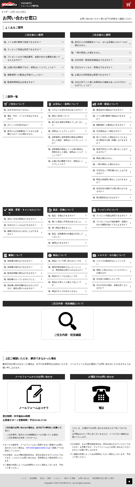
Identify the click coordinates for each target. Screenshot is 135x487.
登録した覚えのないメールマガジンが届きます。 (112, 271)
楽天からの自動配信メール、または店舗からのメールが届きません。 (101, 43)
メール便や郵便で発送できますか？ (24, 42)
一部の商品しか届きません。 (88, 52)
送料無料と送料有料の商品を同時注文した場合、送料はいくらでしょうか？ (67, 140)
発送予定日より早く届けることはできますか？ (112, 150)
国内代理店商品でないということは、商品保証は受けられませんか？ (67, 268)
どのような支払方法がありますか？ (67, 110)
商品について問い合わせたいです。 (67, 261)
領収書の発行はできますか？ (20, 261)
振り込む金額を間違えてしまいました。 (67, 123)
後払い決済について (60, 116)
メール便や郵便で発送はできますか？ (111, 117)
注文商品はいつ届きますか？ (109, 131)
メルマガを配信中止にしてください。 (111, 262)
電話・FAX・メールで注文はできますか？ (22, 117)
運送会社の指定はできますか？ (110, 110)
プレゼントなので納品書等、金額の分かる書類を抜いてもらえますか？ (34, 58)
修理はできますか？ (60, 243)
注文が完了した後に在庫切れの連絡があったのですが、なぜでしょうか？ (101, 83)
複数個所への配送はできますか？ (111, 125)
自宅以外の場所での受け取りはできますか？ (112, 190)
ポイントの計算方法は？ (18, 125)
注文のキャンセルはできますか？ (22, 225)
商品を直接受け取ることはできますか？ (112, 181)
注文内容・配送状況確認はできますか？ (94, 60)
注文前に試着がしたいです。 (109, 279)
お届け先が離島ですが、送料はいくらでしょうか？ (32, 67)
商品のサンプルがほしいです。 (65, 276)
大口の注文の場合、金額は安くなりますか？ (112, 286)
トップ (4, 12)
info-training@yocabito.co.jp (38, 448)
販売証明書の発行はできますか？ (22, 273)
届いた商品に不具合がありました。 (67, 221)
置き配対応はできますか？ (108, 197)
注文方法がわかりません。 (19, 110)
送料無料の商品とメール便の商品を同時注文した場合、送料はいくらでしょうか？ (67, 152)
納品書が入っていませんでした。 (22, 279)
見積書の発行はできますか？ (20, 267)
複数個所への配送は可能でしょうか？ (25, 74)
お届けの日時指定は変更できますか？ (93, 74)
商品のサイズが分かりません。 (65, 291)
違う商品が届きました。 (62, 228)
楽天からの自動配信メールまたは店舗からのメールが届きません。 (23, 132)
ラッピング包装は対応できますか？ (24, 49)
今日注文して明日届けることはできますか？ (112, 172)
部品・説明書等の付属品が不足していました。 (67, 235)
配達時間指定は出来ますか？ (21, 82)
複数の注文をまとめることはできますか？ (23, 232)
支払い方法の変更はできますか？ (22, 219)
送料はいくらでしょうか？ (63, 131)
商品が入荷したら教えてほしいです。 (66, 283)
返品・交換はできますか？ (63, 215)
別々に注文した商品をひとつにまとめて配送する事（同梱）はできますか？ (112, 140)
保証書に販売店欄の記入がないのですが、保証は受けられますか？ (23, 286)
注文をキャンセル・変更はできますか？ (94, 67)
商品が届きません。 (105, 158)
